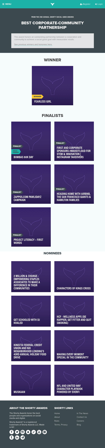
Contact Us (82, 417)
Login (99, 4)
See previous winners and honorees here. (33, 44)
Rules (56, 421)
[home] (52, 4)
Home (57, 413)
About (57, 417)
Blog (79, 424)
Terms (57, 424)
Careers (80, 421)
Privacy (64, 424)
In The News (82, 413)
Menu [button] (6, 4)
